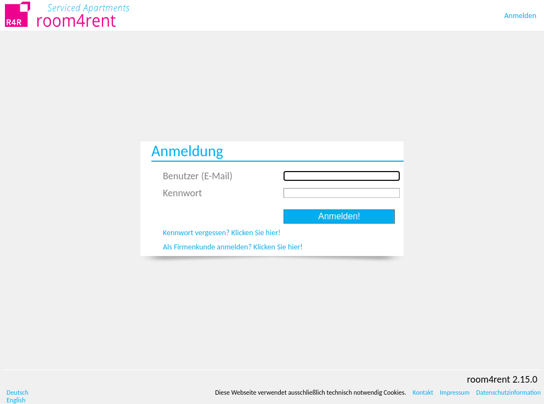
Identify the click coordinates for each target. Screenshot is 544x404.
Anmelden (521, 15)
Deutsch (18, 392)
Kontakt (422, 392)
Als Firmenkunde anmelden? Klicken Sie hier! (233, 247)
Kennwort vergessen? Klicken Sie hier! (222, 232)
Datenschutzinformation (508, 392)
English (16, 400)
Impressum (454, 392)
